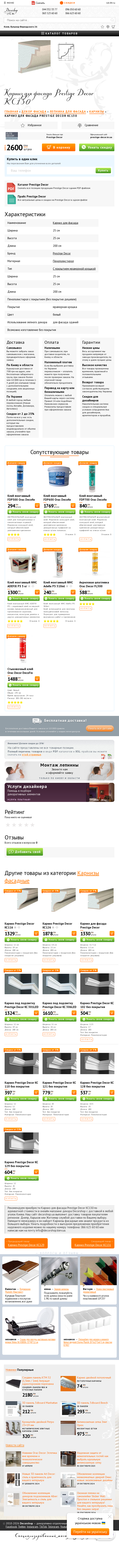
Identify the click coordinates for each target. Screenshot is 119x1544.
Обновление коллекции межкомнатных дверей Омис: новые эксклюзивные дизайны (94, 1477)
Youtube (65, 1526)
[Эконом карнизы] (59, 1271)
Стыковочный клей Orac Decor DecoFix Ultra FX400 (20, 672)
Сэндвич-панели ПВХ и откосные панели (34, 1388)
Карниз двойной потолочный (94, 1377)
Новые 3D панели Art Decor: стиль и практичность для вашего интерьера (38, 1477)
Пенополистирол (63, 261)
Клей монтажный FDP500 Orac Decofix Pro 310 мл (21, 499)
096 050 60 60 (72, 9)
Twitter (22, 1526)
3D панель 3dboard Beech (92, 1402)
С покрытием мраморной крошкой (74, 268)
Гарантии (91, 342)
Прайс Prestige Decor (65, 198)
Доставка (16, 342)
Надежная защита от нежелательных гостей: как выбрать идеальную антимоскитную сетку (92, 1457)
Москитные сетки (87, 1429)
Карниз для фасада (65, 223)
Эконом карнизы (61, 1289)
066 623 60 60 (72, 13)
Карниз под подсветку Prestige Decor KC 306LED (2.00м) (59, 1007)
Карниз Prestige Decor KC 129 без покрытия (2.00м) (21, 1166)
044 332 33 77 (49, 9)
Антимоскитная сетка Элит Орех (92, 1423)
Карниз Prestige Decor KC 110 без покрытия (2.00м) (21, 1086)
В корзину (58, 147)
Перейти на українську (90, 1531)
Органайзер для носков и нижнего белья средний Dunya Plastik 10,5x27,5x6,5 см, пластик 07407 (88, 1342)
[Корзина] (113, 26)
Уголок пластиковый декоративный (98, 1290)
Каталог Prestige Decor (65, 186)
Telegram (53, 1526)
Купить (103, 170)
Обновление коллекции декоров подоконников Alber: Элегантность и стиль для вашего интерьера (40, 1497)
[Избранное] (102, 26)
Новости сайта (15, 1445)
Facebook (11, 1526)
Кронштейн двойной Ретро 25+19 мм (38, 1423)
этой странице (31, 754)
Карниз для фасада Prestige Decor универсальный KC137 (95, 927)
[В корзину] (37, 505)
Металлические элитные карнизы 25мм (36, 1430)
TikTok (43, 1526)
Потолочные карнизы (89, 1381)
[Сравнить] (107, 26)
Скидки (67, 3)
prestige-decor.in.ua (101, 137)
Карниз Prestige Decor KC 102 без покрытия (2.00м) (97, 1007)
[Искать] (112, 20)
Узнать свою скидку (25, 511)
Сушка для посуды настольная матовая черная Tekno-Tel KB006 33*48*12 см (30, 1341)
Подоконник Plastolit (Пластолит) (17, 1290)
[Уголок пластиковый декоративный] (98, 1271)
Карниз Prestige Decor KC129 (26, 1245)
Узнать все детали (100, 728)
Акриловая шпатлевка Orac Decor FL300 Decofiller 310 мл (94, 586)
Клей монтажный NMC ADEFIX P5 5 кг (22, 584)
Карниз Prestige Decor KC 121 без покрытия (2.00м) (59, 1086)
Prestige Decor (54, 137)
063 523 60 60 (49, 13)
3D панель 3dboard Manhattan (39, 1402)
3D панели (27, 1406)
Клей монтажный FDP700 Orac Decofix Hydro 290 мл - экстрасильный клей (93, 501)
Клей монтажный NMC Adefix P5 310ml (58, 584)
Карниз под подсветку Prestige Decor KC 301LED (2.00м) (22, 1007)
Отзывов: (70, 534)
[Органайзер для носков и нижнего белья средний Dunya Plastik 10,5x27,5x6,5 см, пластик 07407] (89, 1322)
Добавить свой (25, 852)
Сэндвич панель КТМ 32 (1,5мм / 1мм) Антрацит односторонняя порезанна (38, 1381)
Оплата (51, 342)
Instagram (32, 1526)
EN (111, 2)
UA (107, 2)
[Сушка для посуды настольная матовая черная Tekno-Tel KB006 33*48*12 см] (30, 1322)
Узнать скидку (96, 147)
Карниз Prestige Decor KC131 (93, 1245)
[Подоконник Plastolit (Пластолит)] (20, 1271)
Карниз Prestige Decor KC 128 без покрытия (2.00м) (97, 1086)
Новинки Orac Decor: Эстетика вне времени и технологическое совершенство (39, 1457)
